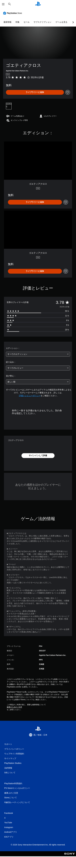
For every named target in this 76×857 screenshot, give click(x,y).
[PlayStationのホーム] (38, 4)
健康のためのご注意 (14, 707)
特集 (17, 22)
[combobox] (38, 354)
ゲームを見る (61, 22)
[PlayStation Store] (13, 13)
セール (27, 22)
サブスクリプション (42, 22)
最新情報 (7, 22)
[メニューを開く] (3, 4)
